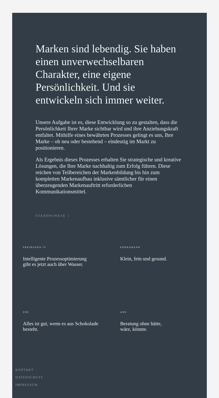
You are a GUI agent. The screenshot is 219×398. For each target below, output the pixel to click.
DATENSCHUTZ (29, 377)
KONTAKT (24, 370)
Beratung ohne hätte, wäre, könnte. (141, 326)
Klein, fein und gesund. (143, 258)
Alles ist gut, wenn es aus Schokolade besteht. (60, 326)
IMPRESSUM (26, 384)
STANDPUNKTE (53, 216)
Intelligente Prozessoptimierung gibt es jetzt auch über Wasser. (55, 261)
